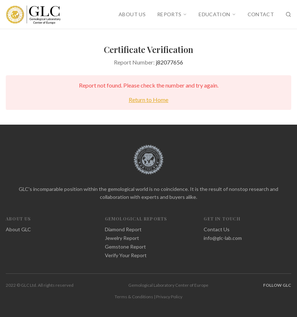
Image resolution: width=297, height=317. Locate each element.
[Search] (288, 14)
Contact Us (217, 229)
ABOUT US (132, 14)
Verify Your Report (126, 255)
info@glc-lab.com (223, 238)
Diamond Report (123, 229)
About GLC (18, 229)
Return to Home (148, 99)
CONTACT (261, 14)
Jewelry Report (122, 238)
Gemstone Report (125, 247)
